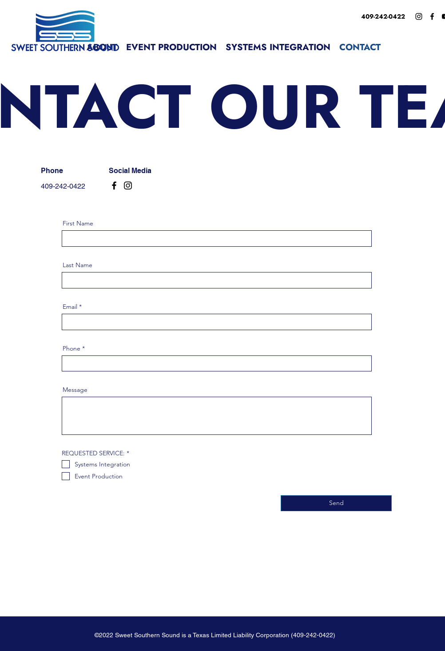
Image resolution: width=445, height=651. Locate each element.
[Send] (336, 503)
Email (70, 307)
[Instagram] (418, 16)
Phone (71, 348)
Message (75, 390)
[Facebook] (432, 16)
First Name (78, 223)
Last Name (77, 265)
